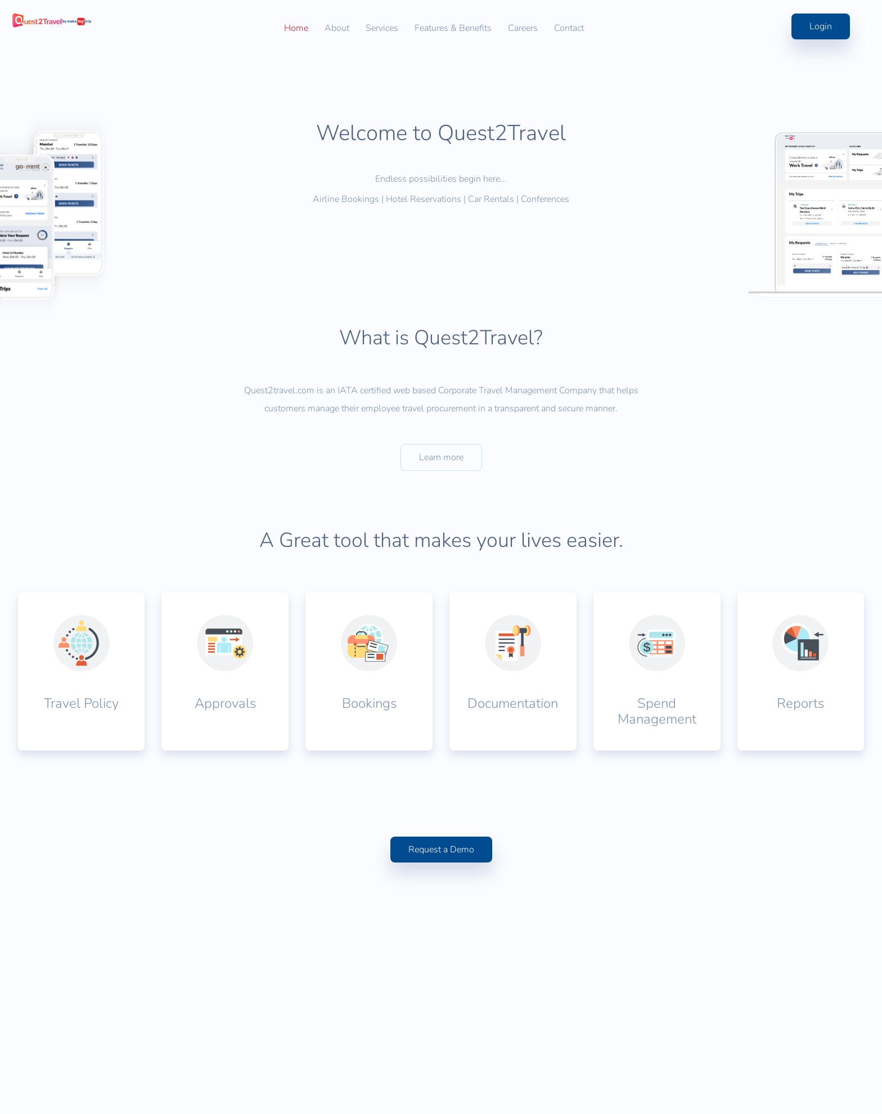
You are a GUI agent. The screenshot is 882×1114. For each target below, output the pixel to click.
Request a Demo (441, 1020)
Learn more (441, 616)
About (337, 28)
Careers (523, 28)
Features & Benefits (453, 28)
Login (792, 26)
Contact (569, 28)
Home (296, 28)
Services (382, 28)
